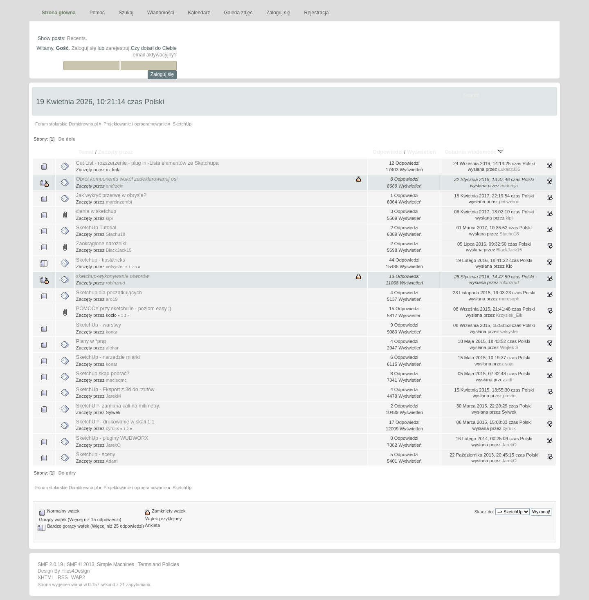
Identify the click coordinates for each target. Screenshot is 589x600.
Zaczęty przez (115, 152)
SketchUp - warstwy (98, 325)
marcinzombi (119, 201)
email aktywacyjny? (155, 55)
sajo (509, 363)
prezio (509, 395)
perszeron (509, 201)
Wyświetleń (421, 152)
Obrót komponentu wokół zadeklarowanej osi (127, 179)
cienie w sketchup (96, 211)
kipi (109, 218)
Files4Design (75, 571)
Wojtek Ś (509, 347)
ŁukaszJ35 (509, 169)
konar (111, 331)
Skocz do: (484, 511)
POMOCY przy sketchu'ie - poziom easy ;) (123, 308)
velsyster (115, 266)
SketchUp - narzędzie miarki (108, 357)
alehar (112, 347)
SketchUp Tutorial (96, 228)
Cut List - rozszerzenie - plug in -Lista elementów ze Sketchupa (147, 163)
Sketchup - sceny (95, 454)
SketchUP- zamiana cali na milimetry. (118, 406)
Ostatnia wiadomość (474, 152)
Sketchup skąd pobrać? (102, 373)
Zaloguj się (84, 48)
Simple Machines (115, 564)
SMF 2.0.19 (50, 564)
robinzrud (115, 282)
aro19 (112, 299)
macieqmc (116, 380)
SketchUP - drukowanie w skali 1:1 (115, 422)
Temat (85, 152)
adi (509, 379)
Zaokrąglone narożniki (101, 243)
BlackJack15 (119, 250)
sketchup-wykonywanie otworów (112, 276)
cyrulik (112, 428)
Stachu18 (115, 234)
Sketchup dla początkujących (109, 293)
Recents (76, 38)
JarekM (113, 396)
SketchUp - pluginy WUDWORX (112, 438)
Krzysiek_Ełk (509, 315)
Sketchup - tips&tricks (100, 260)
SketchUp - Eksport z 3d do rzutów (115, 389)
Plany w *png (91, 341)
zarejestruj (118, 48)
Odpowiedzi (387, 152)
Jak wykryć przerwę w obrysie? (111, 195)
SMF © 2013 (80, 564)
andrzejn (115, 186)
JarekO (113, 445)
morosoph (509, 298)
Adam (111, 461)
